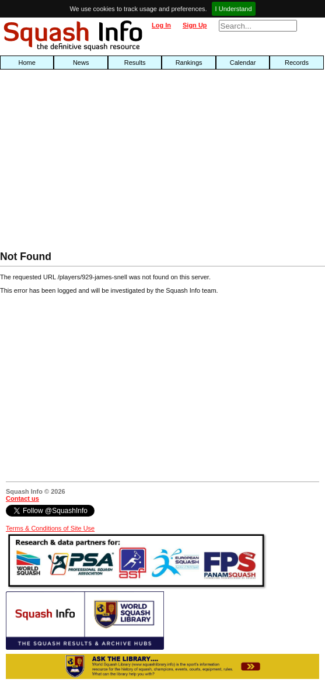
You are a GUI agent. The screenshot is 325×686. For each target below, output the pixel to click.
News (81, 62)
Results (135, 62)
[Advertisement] (104, 163)
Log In (161, 25)
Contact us (22, 498)
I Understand (233, 8)
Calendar (243, 62)
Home (27, 62)
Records (297, 62)
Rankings (189, 62)
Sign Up (195, 25)
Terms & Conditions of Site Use (50, 528)
